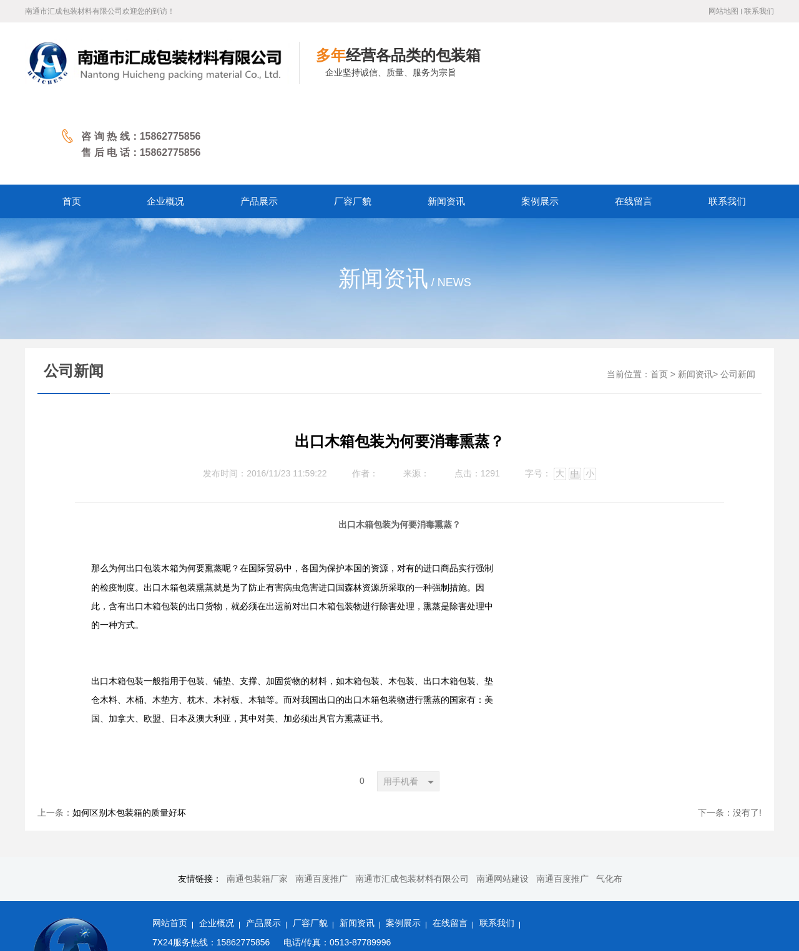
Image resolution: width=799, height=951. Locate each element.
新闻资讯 (695, 293)
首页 (659, 293)
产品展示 (263, 842)
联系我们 (759, 11)
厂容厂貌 (310, 842)
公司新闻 (737, 293)
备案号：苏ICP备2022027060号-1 (215, 917)
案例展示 (403, 842)
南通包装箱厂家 (257, 798)
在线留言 (450, 842)
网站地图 (723, 11)
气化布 (609, 798)
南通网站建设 (502, 798)
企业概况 (216, 842)
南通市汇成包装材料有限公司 (412, 798)
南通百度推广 (321, 798)
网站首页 (169, 842)
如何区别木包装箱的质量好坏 (129, 731)
